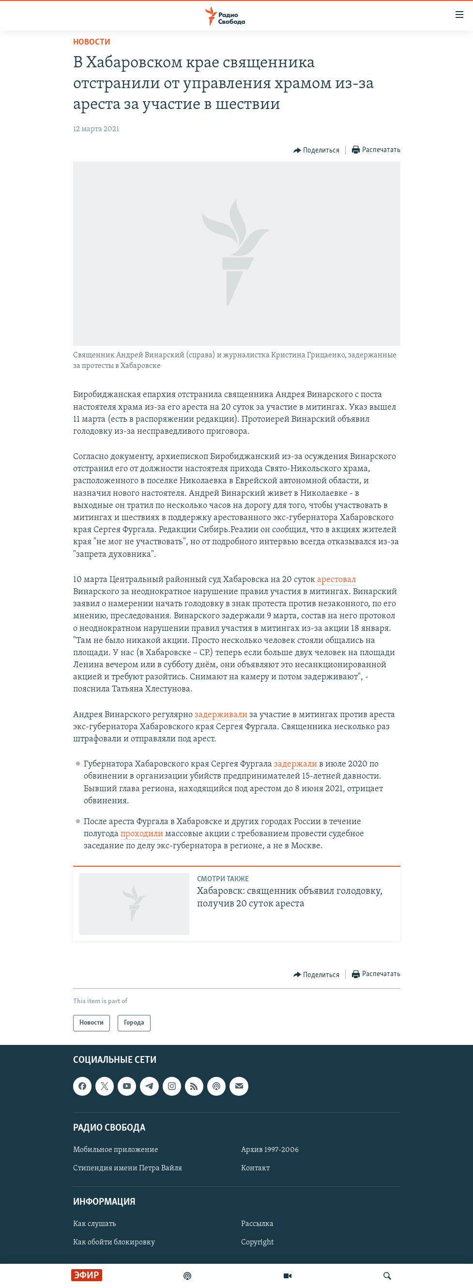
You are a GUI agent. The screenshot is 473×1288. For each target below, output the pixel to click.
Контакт (255, 1168)
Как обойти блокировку (114, 1243)
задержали (295, 764)
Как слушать (94, 1224)
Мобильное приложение (115, 1150)
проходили (142, 834)
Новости (91, 42)
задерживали (221, 715)
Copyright (257, 1243)
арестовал (336, 579)
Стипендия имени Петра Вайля (127, 1168)
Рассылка (257, 1224)
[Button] (316, 150)
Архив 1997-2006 (270, 1150)
